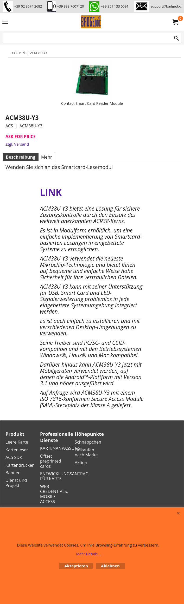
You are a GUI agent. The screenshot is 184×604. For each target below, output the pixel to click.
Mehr (46, 157)
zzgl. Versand (17, 144)
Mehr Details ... (88, 553)
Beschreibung (20, 157)
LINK (51, 192)
